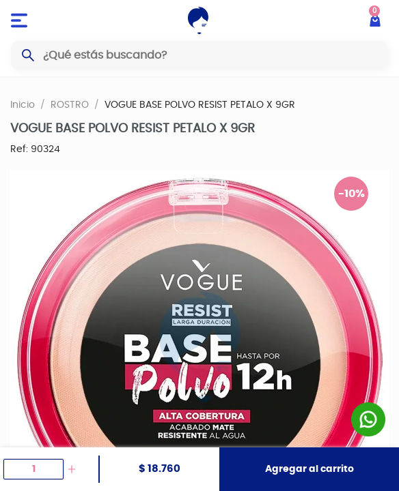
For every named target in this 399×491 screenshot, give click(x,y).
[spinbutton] (33, 469)
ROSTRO (70, 104)
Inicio (22, 104)
